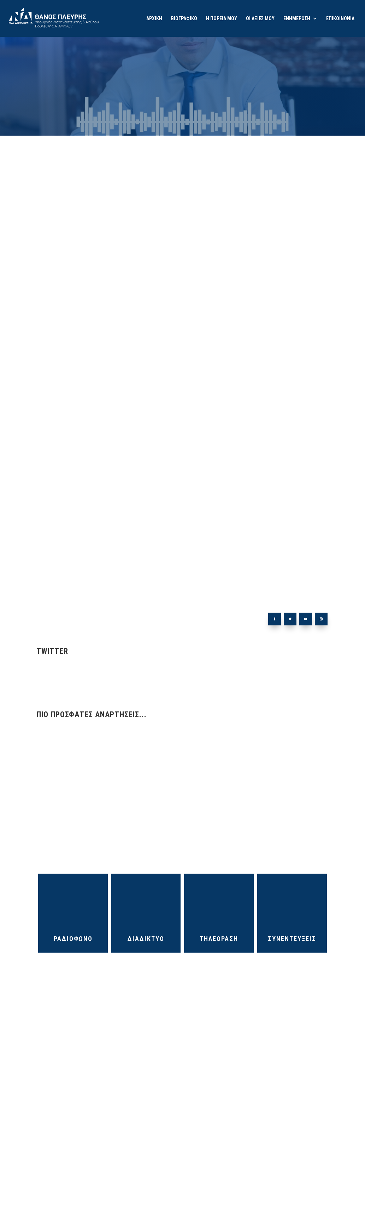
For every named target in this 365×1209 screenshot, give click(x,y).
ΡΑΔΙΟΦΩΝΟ (73, 938)
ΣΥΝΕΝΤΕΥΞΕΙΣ (292, 938)
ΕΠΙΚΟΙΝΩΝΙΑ (340, 18)
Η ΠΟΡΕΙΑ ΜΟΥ (221, 18)
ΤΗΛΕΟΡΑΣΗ (219, 938)
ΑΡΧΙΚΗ (154, 18)
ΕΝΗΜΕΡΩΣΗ (296, 18)
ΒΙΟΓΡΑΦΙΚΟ (184, 18)
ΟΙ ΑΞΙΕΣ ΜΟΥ (260, 18)
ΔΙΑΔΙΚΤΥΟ (146, 938)
